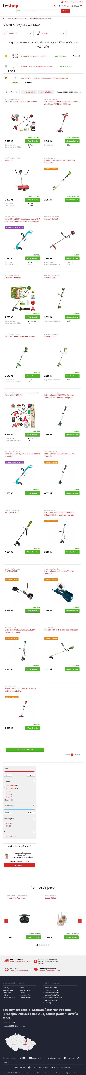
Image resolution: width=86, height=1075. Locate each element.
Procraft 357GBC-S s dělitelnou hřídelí (33, 56)
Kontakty (48, 1002)
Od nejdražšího (46, 92)
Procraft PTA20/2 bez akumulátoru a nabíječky (37, 66)
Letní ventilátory (25, 990)
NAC (8, 791)
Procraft (10, 794)
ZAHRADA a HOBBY (13, 18)
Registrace (75, 2)
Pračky (21, 988)
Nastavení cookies (51, 1000)
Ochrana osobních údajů (53, 998)
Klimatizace (7, 993)
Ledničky (6, 988)
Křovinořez (10, 836)
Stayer (9, 797)
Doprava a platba (51, 988)
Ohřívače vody (8, 990)
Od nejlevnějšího (29, 92)
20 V (8, 826)
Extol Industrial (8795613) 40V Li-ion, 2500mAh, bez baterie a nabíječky (44, 78)
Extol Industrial (12, 786)
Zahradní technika (27, 18)
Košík (81, 2)
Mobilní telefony (25, 995)
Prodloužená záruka (52, 993)
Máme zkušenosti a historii (19, 971)
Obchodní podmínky (52, 995)
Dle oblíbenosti (11, 92)
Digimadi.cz (78, 1073)
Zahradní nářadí (25, 998)
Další (77, 755)
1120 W (9, 823)
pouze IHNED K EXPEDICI (66, 92)
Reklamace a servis (51, 990)
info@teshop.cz (54, 1058)
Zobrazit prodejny (9, 1022)
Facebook (69, 1058)
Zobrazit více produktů (25, 749)
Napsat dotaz (19, 865)
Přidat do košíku (32, 141)
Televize (22, 993)
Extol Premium (12, 788)
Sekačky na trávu (9, 998)
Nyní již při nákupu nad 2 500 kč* (20, 962)
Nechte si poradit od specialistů (49, 971)
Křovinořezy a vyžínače (43, 18)
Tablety (5, 995)
